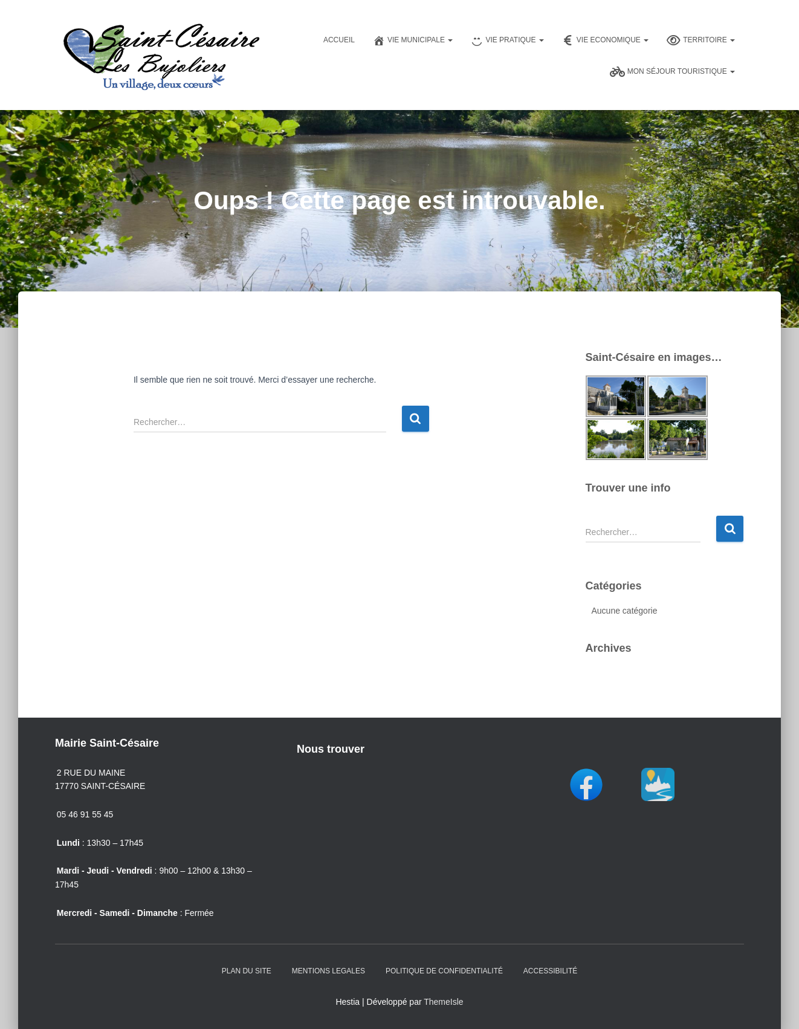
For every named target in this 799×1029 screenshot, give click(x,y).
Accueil (339, 40)
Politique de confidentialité (444, 971)
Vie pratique (507, 40)
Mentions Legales (328, 971)
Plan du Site (246, 971)
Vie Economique (605, 40)
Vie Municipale (413, 40)
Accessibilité (550, 971)
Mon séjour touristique (672, 72)
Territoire (701, 40)
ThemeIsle (443, 1002)
